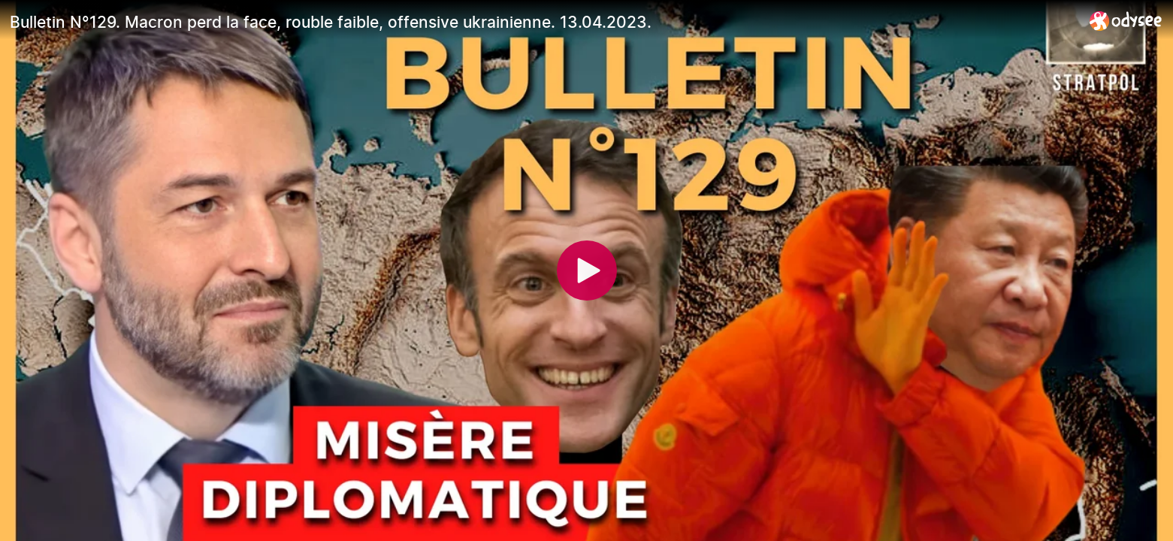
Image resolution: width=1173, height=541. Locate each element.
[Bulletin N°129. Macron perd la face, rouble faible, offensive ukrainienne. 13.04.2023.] (544, 22)
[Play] (587, 270)
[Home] (1126, 21)
